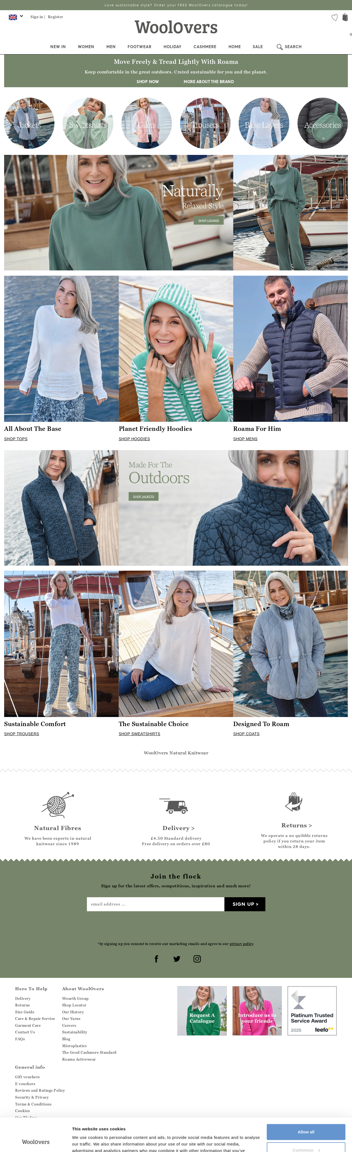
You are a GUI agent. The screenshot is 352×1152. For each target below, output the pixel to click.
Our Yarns (71, 1018)
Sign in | (38, 17)
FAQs (20, 1039)
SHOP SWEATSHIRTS (139, 734)
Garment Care (28, 1025)
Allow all (306, 1100)
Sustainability (74, 1032)
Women (86, 47)
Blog (66, 1039)
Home (235, 47)
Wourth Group (75, 998)
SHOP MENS (245, 439)
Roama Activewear (79, 1059)
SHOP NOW (148, 81)
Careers (69, 1025)
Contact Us (25, 1032)
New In (58, 47)
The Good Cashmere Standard (89, 1052)
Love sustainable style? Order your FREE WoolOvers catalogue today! (176, 5)
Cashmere (205, 47)
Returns (22, 1005)
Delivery (23, 998)
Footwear (140, 47)
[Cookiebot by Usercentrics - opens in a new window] (36, 1141)
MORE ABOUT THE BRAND (206, 81)
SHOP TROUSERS (21, 734)
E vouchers (25, 1084)
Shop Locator (74, 1005)
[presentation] (176, 926)
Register (55, 17)
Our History (73, 1012)
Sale (258, 47)
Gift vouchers (27, 1077)
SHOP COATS (246, 734)
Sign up (243, 904)
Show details (85, 1141)
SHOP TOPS (16, 439)
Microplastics (74, 1046)
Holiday (173, 47)
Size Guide (24, 1012)
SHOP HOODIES (134, 439)
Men (111, 47)
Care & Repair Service (35, 1018)
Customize (306, 1118)
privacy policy (241, 944)
